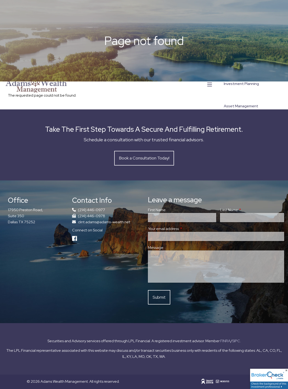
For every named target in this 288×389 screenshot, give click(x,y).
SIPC (236, 340)
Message (155, 247)
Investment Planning (241, 83)
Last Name (246, 210)
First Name (157, 210)
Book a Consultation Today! (144, 158)
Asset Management (241, 106)
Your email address (180, 228)
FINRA (225, 340)
